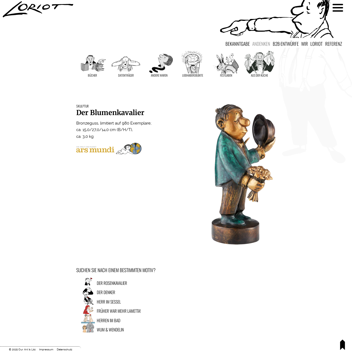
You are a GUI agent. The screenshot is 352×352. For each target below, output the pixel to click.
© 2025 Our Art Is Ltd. (22, 349)
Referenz (333, 43)
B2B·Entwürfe (286, 43)
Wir (304, 43)
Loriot (316, 43)
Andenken (261, 43)
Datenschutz (64, 349)
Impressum (46, 349)
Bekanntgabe (237, 43)
